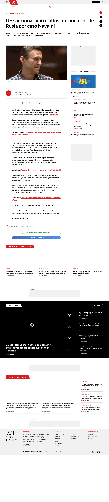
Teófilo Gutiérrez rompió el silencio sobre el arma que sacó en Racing (91, 408)
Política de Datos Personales (51, 451)
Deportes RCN (39, 2)
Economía (59, 2)
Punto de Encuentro (83, 2)
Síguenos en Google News (36, 238)
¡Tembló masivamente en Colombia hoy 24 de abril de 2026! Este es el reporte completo (84, 103)
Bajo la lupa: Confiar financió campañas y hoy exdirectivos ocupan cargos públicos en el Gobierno (30, 347)
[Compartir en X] (100, 21)
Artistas (76, 132)
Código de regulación (28, 439)
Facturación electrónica (43, 434)
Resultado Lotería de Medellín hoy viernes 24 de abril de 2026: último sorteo (83, 93)
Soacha (76, 121)
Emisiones (10, 7)
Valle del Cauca (78, 110)
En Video (14, 305)
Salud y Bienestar (50, 2)
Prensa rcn (26, 443)
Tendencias (67, 2)
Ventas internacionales (43, 439)
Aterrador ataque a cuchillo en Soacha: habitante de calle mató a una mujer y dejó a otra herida (84, 125)
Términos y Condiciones (76, 451)
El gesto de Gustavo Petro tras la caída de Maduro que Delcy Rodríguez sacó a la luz (52, 272)
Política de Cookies (64, 451)
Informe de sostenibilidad (41, 437)
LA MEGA (57, 445)
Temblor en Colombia (80, 100)
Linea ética (40, 441)
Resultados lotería (76, 90)
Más (98, 305)
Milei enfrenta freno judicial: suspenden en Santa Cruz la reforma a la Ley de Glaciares (19, 272)
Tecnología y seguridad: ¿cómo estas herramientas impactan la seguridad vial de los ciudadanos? (58, 404)
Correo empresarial (28, 441)
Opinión (74, 2)
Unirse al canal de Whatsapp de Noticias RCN (36, 103)
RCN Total (57, 436)
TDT (63, 434)
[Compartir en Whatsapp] (100, 25)
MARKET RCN (91, 440)
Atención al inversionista (26, 445)
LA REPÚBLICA (73, 434)
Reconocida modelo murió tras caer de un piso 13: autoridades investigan (84, 135)
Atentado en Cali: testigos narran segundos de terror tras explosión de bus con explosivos (90, 348)
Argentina (8, 269)
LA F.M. (56, 440)
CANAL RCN (95, 2)
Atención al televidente (29, 436)
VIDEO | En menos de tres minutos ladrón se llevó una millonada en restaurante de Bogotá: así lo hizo (90, 314)
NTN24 (56, 434)
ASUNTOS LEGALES (74, 436)
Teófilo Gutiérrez (86, 405)
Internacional (30, 2)
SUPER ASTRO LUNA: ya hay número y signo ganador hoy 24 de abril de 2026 (91, 397)
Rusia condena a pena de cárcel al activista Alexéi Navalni (41, 170)
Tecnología (45, 401)
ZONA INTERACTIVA (92, 436)
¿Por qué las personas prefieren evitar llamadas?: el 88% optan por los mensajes (91, 385)
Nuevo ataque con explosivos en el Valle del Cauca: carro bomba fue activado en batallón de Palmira (84, 114)
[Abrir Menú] (7, 2)
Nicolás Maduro (43, 269)
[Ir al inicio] (13, 2)
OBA (38, 443)
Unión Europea (14, 226)
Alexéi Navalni (29, 226)
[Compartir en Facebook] (100, 17)
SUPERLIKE (90, 438)
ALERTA (56, 441)
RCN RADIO (57, 438)
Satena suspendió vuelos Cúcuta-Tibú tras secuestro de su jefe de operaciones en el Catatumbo (91, 337)
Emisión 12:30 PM (54, 7)
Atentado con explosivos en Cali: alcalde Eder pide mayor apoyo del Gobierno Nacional (90, 325)
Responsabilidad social (29, 434)
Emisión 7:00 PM (97, 7)
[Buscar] (102, 2)
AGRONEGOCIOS (73, 438)
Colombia (21, 2)
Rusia (22, 226)
